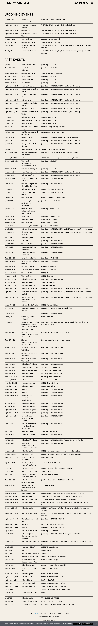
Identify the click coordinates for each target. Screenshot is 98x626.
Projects (44, 613)
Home (30, 613)
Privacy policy (87, 623)
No (79, 623)
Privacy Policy (54, 617)
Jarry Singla (17, 3)
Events (36, 613)
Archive (53, 613)
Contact (67, 613)
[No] (96, 623)
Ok (74, 623)
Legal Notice (43, 617)
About (59, 613)
